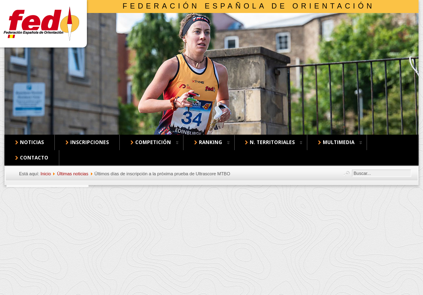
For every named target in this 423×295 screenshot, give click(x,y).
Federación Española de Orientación (249, 6)
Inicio (46, 173)
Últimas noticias (72, 173)
